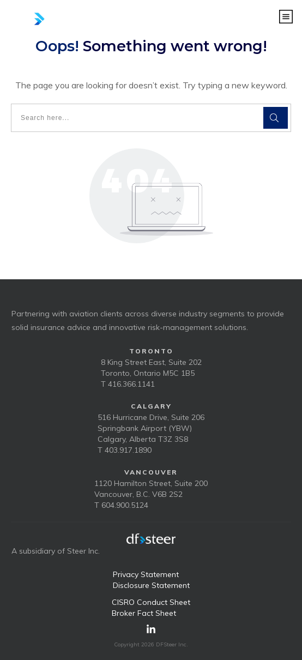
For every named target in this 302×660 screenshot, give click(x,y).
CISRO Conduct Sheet (151, 602)
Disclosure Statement (151, 585)
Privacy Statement (146, 574)
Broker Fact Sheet (144, 613)
